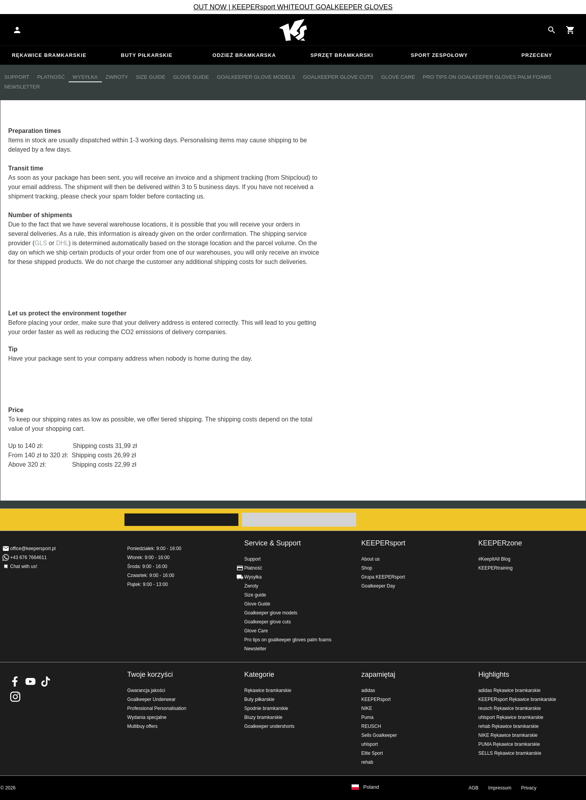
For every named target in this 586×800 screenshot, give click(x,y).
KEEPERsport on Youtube (30, 681)
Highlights (493, 674)
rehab (367, 762)
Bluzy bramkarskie (263, 717)
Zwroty (117, 77)
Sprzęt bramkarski (342, 55)
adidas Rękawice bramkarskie (509, 690)
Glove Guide (191, 77)
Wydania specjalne (147, 717)
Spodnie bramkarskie (266, 708)
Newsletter (22, 87)
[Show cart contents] (570, 30)
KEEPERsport (383, 543)
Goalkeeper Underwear (151, 699)
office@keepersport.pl (33, 548)
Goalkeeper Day (378, 586)
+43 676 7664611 (28, 557)
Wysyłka (85, 77)
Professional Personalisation (156, 708)
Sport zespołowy (439, 55)
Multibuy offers (142, 726)
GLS (41, 243)
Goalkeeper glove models (256, 77)
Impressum (499, 788)
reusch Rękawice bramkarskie (509, 708)
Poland (371, 787)
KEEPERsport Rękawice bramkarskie (517, 699)
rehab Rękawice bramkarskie (508, 726)
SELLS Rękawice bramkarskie (509, 753)
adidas (368, 690)
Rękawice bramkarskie (49, 55)
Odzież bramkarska (244, 55)
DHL (62, 243)
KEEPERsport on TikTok (46, 681)
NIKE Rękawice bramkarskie (508, 735)
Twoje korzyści (150, 674)
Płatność (51, 77)
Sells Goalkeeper (379, 735)
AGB (473, 788)
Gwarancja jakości (146, 690)
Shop (366, 568)
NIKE (366, 708)
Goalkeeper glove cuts (338, 77)
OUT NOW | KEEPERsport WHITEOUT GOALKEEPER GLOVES (293, 7)
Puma (367, 717)
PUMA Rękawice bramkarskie (509, 744)
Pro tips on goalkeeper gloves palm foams (487, 77)
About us (370, 559)
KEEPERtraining (495, 568)
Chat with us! (23, 566)
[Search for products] (551, 30)
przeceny (537, 55)
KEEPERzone (500, 543)
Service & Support (272, 543)
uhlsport (369, 744)
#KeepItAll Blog (494, 559)
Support (16, 77)
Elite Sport (372, 753)
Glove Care (398, 77)
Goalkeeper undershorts (269, 726)
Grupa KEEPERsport (383, 577)
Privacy (528, 788)
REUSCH (371, 726)
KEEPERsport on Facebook (15, 681)
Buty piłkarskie (147, 55)
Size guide (150, 77)
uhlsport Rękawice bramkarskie (510, 717)
